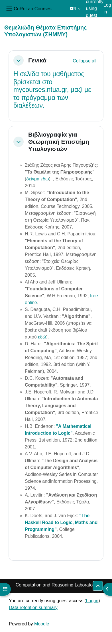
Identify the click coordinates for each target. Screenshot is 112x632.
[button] (75, 8)
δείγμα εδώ (37, 178)
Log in (107, 8)
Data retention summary (33, 607)
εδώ (42, 336)
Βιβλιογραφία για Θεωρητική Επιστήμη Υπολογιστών (58, 141)
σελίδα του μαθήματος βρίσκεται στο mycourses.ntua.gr (48, 81)
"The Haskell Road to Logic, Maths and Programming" (61, 522)
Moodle (41, 623)
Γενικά (37, 60)
